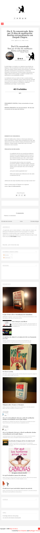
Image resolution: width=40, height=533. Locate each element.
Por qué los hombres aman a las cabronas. (14, 475)
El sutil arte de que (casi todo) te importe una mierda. (17, 488)
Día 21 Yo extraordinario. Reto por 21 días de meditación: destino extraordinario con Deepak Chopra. (18, 418)
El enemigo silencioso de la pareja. (11, 515)
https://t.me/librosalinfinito (14, 186)
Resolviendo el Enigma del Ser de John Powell (22, 441)
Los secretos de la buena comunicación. (12, 517)
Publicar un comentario (10, 215)
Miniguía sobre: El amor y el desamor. (13, 405)
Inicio (21, 221)
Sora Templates (22, 530)
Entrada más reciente (6, 221)
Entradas (6, 255)
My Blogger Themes (34, 530)
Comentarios (6, 257)
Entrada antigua (35, 221)
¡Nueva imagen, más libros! (19, 321)
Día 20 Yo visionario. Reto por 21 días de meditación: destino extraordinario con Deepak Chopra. (19, 433)
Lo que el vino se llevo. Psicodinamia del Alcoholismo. (18, 314)
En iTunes (13, 236)
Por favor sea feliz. (8, 371)
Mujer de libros (14, 528)
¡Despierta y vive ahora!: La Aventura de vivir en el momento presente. (19, 337)
